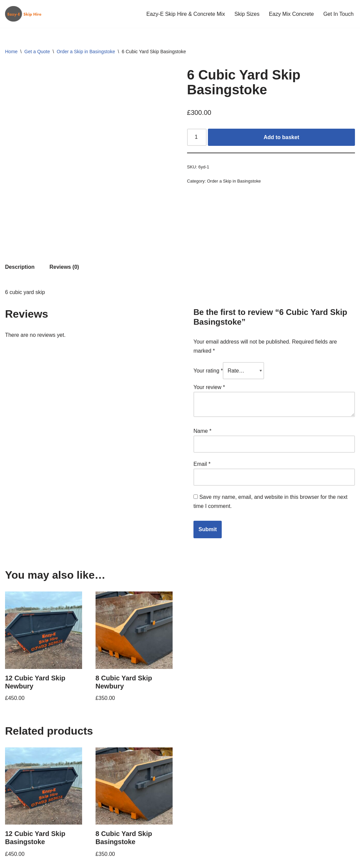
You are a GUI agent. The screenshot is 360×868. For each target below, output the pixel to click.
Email (202, 414)
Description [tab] (20, 217)
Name (202, 381)
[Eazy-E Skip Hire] (25, 14)
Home (11, 51)
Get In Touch (338, 14)
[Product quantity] (197, 137)
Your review (209, 337)
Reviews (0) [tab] (64, 217)
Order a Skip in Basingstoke (86, 51)
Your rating (208, 320)
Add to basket (281, 137)
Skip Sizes (246, 14)
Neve (11, 859)
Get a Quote (37, 51)
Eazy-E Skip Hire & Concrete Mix (185, 14)
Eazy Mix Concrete (291, 14)
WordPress (65, 859)
